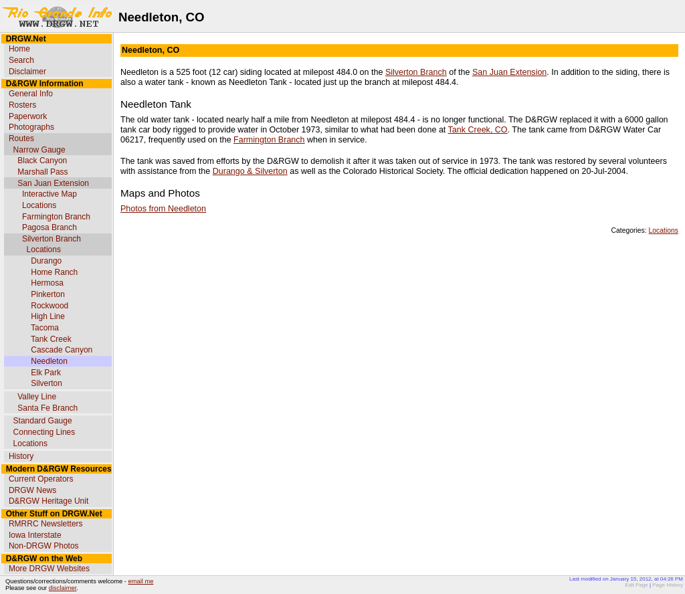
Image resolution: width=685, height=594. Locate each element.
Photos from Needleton (163, 208)
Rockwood (49, 305)
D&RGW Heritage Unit (48, 501)
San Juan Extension (53, 183)
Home (19, 49)
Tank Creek (51, 339)
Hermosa (47, 283)
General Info (31, 93)
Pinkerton (48, 294)
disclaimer (62, 588)
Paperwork (28, 116)
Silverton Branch (51, 238)
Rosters (22, 105)
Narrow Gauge (39, 150)
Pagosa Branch (49, 227)
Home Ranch (54, 272)
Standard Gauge (42, 420)
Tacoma (45, 327)
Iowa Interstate (35, 535)
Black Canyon (42, 160)
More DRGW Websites (49, 568)
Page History (667, 585)
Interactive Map (49, 194)
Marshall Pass (42, 172)
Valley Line (36, 396)
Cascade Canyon (61, 350)
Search (21, 60)
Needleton (49, 361)
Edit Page (636, 585)
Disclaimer (27, 71)
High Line (48, 316)
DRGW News (32, 490)
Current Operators (41, 479)
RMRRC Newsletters (46, 523)
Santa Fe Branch (47, 408)
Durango (46, 261)
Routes (21, 138)
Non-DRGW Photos (44, 546)
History (21, 456)
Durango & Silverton (250, 171)
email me (141, 581)
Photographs (31, 127)
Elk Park (46, 372)
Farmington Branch (56, 216)
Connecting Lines (44, 432)
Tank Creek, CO (478, 129)
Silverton (46, 383)
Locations (39, 205)
